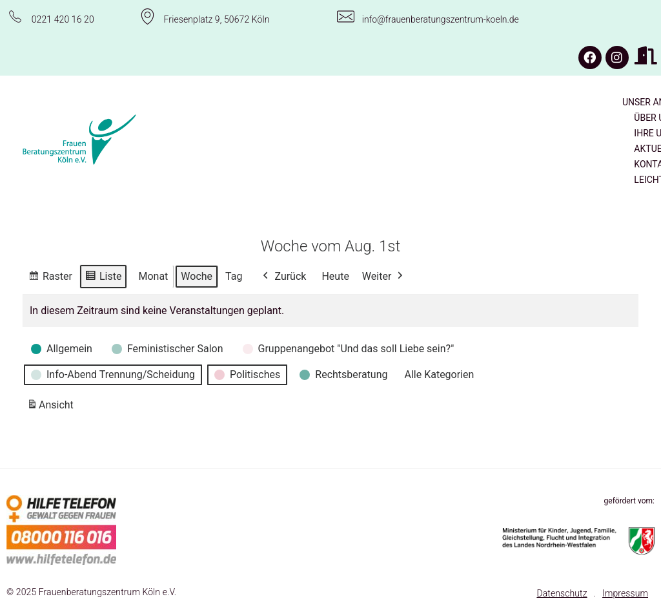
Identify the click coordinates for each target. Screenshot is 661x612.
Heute (335, 275)
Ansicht (52, 407)
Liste (103, 277)
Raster (50, 277)
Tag (233, 275)
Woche (196, 275)
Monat (153, 275)
